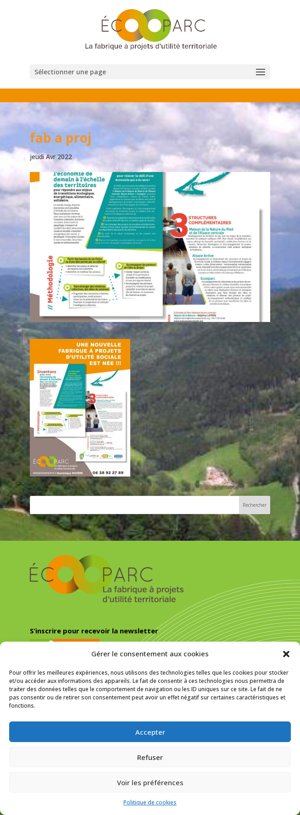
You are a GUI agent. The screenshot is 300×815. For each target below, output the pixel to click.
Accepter (150, 732)
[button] (286, 654)
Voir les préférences (150, 782)
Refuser (150, 757)
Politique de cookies (150, 802)
